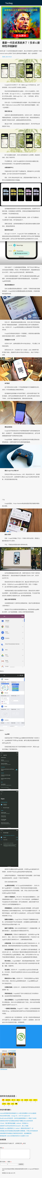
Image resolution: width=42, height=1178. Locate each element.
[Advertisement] (19, 490)
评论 (2, 1148)
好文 (31, 1100)
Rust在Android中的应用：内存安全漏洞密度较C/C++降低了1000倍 (18, 1118)
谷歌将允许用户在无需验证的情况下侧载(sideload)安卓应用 (16, 1120)
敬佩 (9, 1103)
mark (4, 1103)
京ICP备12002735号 (10, 1174)
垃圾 (13, 1103)
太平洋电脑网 (12, 1051)
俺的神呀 (8, 1100)
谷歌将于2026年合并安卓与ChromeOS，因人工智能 (14, 1125)
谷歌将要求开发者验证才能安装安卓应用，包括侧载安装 (15, 1133)
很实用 (26, 1100)
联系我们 (4, 1174)
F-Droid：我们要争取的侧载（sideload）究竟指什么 (14, 1123)
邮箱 (9, 1164)
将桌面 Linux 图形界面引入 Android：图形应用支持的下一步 (16, 1128)
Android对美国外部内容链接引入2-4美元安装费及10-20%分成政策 (18, 1113)
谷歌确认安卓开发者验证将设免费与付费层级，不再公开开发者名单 (19, 1130)
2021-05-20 (9, 56)
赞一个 (13, 1100)
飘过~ (18, 1100)
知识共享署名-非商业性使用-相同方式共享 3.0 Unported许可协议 (22, 1170)
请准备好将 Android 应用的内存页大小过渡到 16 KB (14, 1136)
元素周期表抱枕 (3, 1069)
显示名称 (3, 1164)
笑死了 (35, 1100)
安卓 (3, 56)
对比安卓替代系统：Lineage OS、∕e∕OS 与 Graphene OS (15, 1115)
